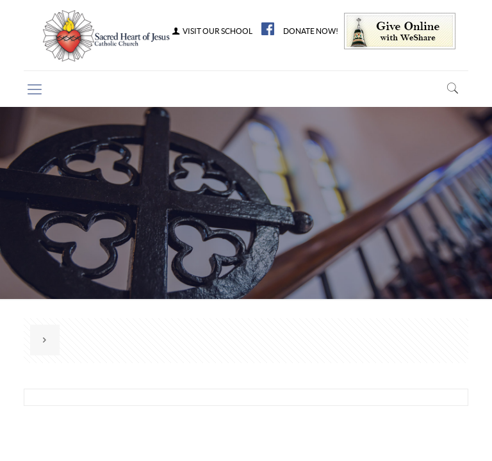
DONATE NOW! (310, 31)
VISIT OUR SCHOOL (211, 31)
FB (267, 28)
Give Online (399, 31)
